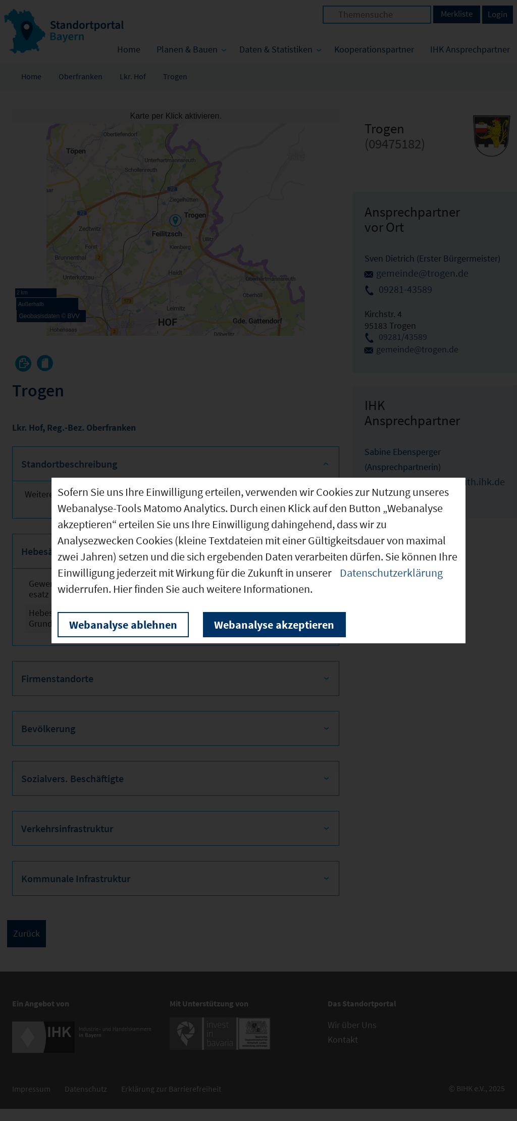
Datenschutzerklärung (391, 573)
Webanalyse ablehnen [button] (123, 625)
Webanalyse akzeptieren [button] (274, 625)
